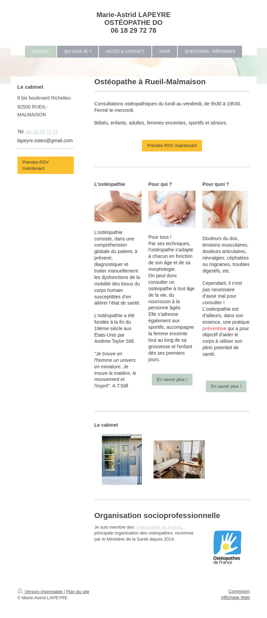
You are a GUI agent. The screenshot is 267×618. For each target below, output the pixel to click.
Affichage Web (235, 597)
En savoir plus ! (172, 379)
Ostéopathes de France (158, 527)
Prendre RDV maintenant (172, 145)
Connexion (239, 591)
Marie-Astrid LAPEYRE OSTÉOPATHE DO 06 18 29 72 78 (133, 22)
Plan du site (77, 591)
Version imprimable (40, 591)
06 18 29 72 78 (42, 131)
